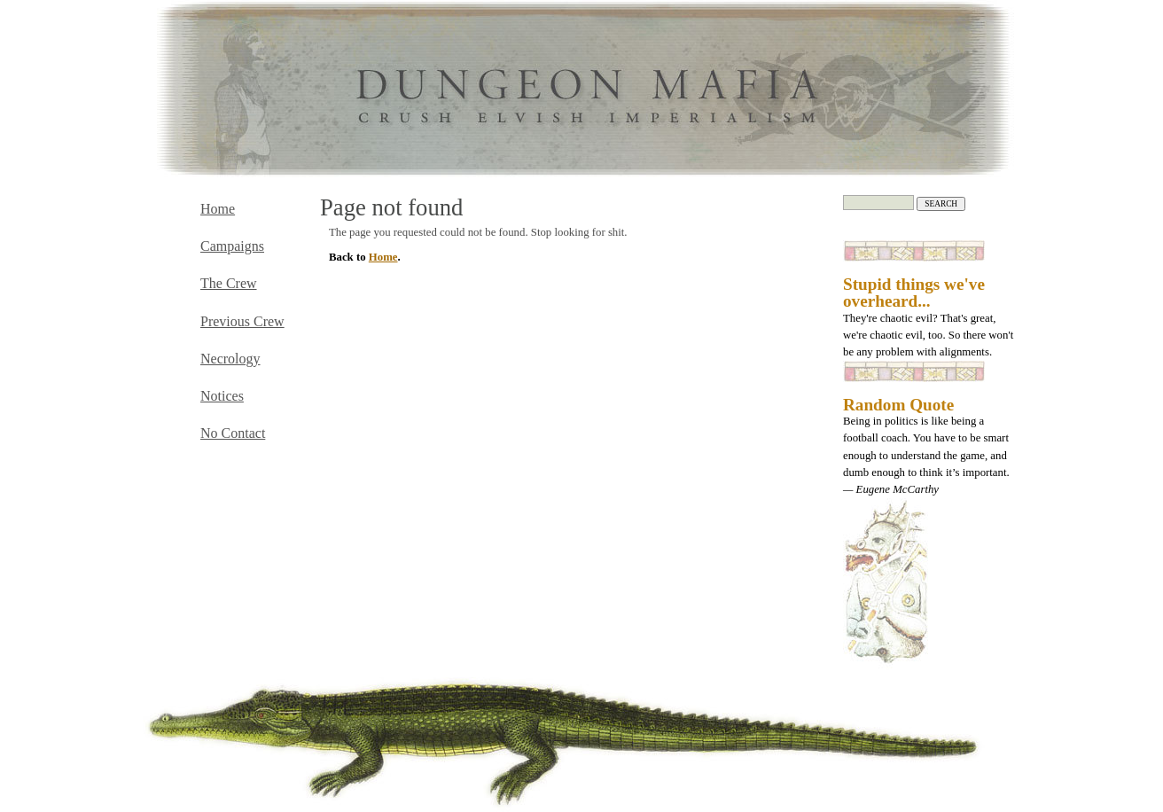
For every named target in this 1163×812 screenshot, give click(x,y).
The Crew (228, 283)
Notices (222, 395)
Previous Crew (242, 321)
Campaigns (232, 246)
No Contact (232, 433)
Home (383, 257)
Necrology (230, 358)
